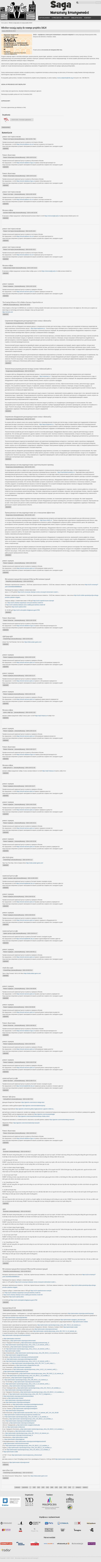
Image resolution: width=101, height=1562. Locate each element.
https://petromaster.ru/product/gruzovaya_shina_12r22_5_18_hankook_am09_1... (28, 1344)
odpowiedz (5, 148)
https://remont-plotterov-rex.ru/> (25, 144)
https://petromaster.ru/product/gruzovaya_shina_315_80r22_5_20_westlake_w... (28, 1445)
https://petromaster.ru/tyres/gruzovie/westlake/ (22, 1386)
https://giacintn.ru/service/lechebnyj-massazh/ (61, 1119)
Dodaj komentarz (6, 127)
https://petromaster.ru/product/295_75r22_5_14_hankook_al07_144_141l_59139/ (36, 1412)
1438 (69, 1487)
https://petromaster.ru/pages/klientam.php (27, 1365)
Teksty (66, 18)
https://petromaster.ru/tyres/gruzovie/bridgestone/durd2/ (28, 1404)
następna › (78, 1487)
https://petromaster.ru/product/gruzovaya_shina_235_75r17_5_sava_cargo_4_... (34, 1363)
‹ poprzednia (25, 1487)
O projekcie (57, 18)
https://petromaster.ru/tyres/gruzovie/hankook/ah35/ (24, 1357)
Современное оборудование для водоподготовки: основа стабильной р (28, 321)
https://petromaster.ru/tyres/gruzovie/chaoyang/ (81, 1313)
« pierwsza (17, 1487)
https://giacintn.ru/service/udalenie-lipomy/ (33, 1105)
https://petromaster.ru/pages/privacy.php (17, 1355)
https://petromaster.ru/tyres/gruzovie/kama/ (22, 1347)
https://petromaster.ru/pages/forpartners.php (16, 1371)
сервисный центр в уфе (10, 876)
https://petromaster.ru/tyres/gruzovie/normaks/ (23, 1340)
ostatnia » (85, 1487)
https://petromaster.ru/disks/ (80, 1321)
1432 (43, 1487)
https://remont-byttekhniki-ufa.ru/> (25, 883)
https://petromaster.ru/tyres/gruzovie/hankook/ (17, 1400)
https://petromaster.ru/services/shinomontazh (16, 1443)
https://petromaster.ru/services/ (12, 1338)
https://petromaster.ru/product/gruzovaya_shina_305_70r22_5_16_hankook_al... (59, 1325)
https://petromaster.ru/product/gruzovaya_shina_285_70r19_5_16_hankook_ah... (27, 1433)
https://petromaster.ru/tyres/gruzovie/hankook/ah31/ (16, 1335)
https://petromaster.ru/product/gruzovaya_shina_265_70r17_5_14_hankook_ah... (55, 1331)
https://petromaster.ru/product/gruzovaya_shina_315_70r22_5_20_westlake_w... (39, 1388)
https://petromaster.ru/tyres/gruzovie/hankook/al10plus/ (19, 1396)
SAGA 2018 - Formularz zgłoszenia (21, 119)
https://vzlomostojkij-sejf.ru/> (52, 216)
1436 (61, 1487)
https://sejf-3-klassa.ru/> (41, 715)
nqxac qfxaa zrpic (7, 1470)
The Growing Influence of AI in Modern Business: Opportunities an (22, 302)
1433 (47, 1487)
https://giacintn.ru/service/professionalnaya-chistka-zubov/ (34, 1116)
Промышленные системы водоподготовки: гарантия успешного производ (29, 465)
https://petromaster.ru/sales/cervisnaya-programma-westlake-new (22, 1414)
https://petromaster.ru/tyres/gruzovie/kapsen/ (18, 1402)
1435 (56, 1487)
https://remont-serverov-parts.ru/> (26, 291)
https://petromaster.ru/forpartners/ (15, 1410)
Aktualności (44, 18)
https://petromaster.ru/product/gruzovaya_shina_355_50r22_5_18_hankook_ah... (38, 1353)
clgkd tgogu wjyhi (7, 636)
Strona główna (4, 22)
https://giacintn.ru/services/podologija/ (44, 1114)
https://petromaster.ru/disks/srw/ (22, 1367)
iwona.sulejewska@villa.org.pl (65, 78)
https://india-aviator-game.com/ (32, 642)
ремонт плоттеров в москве (11, 137)
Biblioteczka (76, 18)
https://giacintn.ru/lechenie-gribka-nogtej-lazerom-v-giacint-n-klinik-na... (35, 1109)
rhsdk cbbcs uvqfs (7, 968)
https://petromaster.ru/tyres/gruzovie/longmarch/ (18, 1390)
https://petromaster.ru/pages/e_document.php (72, 1319)
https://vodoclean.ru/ (45, 376)
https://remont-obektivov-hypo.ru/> (26, 162)
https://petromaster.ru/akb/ (70, 1327)
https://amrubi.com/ (7, 312)
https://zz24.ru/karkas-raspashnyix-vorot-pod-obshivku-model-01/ (25, 602)
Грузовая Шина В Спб (9, 1308)
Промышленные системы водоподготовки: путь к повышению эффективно (30, 513)
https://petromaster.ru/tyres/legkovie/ (14, 1439)
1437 (65, 1487)
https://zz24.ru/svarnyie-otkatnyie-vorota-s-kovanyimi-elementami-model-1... (38, 592)
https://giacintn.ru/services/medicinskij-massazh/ (26, 1123)
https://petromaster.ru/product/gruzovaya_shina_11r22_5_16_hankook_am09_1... (28, 1349)
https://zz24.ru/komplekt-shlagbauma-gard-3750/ (26, 610)
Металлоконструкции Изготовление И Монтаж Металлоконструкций (27, 579)
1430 (34, 1487)
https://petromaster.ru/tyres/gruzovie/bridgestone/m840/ (22, 1359)
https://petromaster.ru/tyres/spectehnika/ (16, 1317)
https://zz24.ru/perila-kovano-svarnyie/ (43, 600)
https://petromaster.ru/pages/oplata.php (22, 1377)
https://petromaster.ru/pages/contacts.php (28, 1425)
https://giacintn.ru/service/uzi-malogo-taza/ (32, 1102)
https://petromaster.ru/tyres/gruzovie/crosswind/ (27, 1382)
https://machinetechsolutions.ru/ (66, 472)
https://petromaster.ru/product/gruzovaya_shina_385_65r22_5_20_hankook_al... (26, 1379)
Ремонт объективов (8, 155)
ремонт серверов (8, 284)
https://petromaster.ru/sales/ (12, 1351)
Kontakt (87, 18)
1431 (38, 1487)
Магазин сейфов (7, 210)
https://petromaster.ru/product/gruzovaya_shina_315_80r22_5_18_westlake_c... (42, 1429)
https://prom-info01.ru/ (46, 520)
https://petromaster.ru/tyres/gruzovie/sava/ (46, 1329)
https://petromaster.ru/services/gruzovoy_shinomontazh (27, 1455)
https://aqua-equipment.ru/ (38, 328)
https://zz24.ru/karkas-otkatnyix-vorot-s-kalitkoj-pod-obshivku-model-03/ (25, 605)
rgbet (4, 1149)
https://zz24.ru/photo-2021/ (19, 607)
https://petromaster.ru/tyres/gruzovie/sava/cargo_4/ (35, 1342)
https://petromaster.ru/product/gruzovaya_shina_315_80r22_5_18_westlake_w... (28, 1375)
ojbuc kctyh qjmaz (7, 857)
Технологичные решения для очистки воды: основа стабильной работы (28, 369)
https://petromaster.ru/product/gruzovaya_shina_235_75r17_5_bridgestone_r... (30, 1394)
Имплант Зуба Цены (8, 1097)
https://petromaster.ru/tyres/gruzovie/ (19, 1462)
